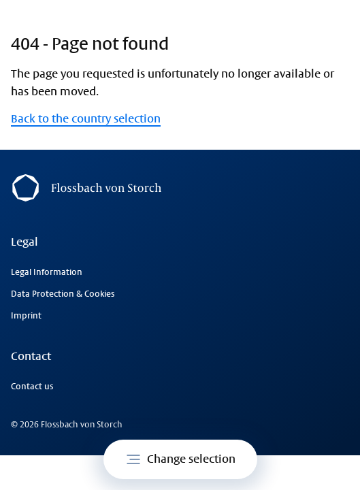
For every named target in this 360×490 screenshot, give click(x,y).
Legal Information (46, 272)
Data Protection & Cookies (62, 294)
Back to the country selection (86, 118)
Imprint (26, 316)
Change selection (180, 459)
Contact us (32, 386)
